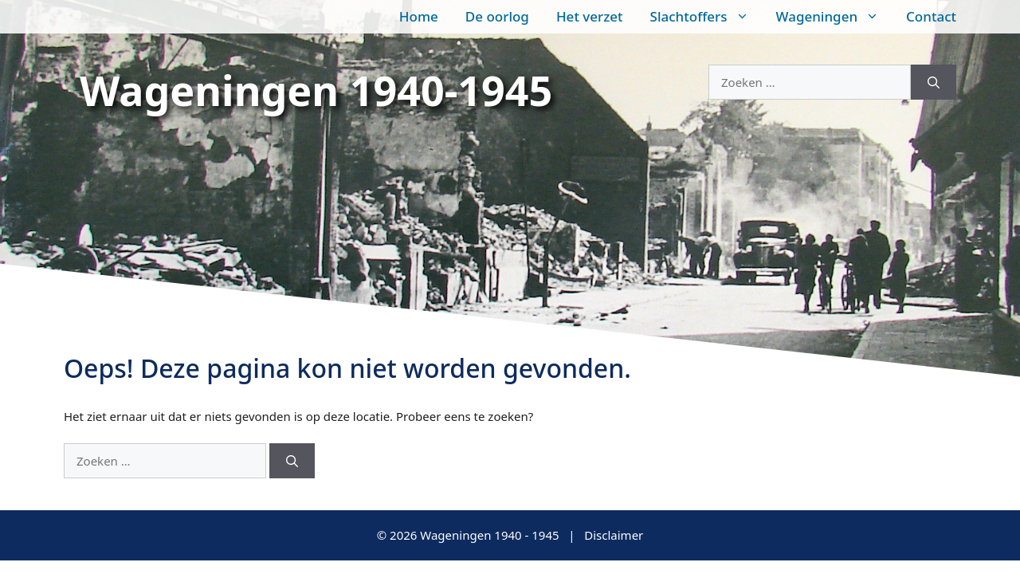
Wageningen (834, 16)
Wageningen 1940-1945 (316, 89)
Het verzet (589, 16)
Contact (931, 16)
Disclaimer (613, 535)
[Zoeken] (933, 82)
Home (418, 16)
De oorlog (497, 16)
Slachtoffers (706, 16)
